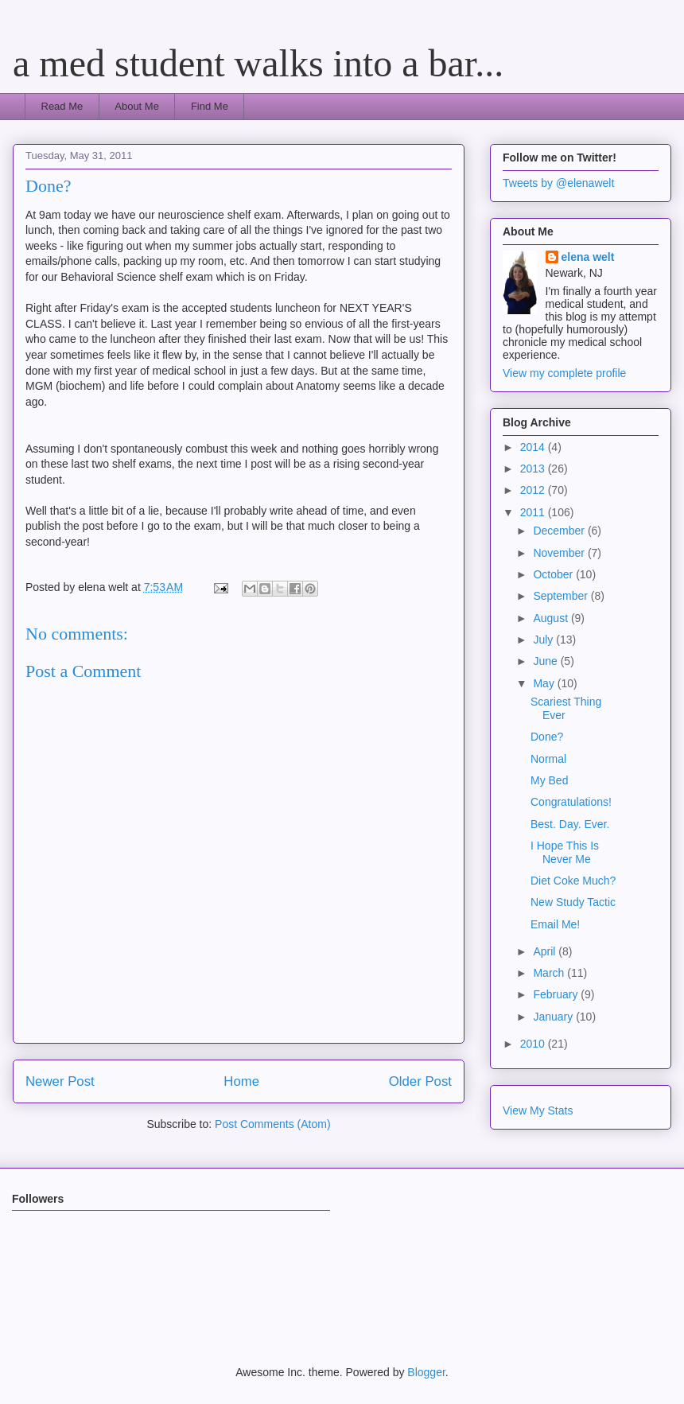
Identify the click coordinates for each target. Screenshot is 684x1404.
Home (241, 1081)
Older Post (420, 1081)
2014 (534, 447)
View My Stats (538, 1110)
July (544, 639)
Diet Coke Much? (573, 880)
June (546, 661)
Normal (548, 759)
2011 (534, 512)
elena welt (588, 257)
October (554, 574)
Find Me (209, 106)
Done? (546, 736)
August (551, 618)
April (545, 951)
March (550, 972)
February (557, 994)
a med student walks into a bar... (258, 63)
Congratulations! (571, 801)
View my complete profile (564, 373)
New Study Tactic (573, 902)
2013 (534, 468)
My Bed (549, 780)
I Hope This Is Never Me (564, 852)
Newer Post (60, 1081)
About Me (137, 106)
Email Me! (555, 924)
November (560, 552)
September (561, 595)
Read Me (62, 106)
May (545, 683)
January (554, 1016)
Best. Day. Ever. (569, 824)
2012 (534, 490)
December (560, 530)
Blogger (426, 1372)
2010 (534, 1043)
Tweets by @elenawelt (558, 183)
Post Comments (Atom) (272, 1124)
